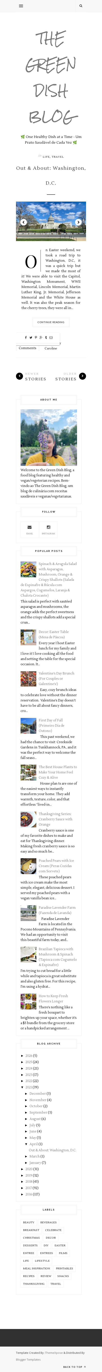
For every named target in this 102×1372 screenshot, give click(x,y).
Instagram (48, 529)
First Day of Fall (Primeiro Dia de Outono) (51, 725)
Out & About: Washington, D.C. (51, 175)
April (34, 1144)
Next (78, 222)
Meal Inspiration (36, 1268)
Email (29, 529)
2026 (29, 1056)
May (33, 1138)
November (38, 1100)
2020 (29, 1169)
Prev (23, 222)
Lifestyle (42, 1261)
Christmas (31, 1238)
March (35, 1156)
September (38, 1113)
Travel (58, 157)
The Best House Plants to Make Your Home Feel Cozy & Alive (58, 772)
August (35, 1119)
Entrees (46, 1253)
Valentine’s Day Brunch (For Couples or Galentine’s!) (56, 678)
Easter (60, 1245)
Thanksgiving (33, 1284)
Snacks (63, 1276)
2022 (29, 1081)
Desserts (30, 1245)
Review (45, 1276)
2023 (29, 1075)
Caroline (51, 348)
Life (46, 157)
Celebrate (53, 1230)
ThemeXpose (54, 1353)
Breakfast (31, 1230)
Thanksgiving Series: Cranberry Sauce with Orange (55, 819)
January (35, 1163)
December (38, 1094)
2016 (29, 1194)
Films (63, 1253)
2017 (29, 1188)
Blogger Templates (28, 1359)
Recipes (29, 1276)
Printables (64, 1268)
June (33, 1131)
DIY (46, 1245)
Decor (51, 1238)
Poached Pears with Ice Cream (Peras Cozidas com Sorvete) (56, 866)
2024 (29, 1068)
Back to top (74, 1366)
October (36, 1106)
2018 (29, 1182)
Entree (28, 1253)
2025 (29, 1062)
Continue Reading (51, 322)
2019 (29, 1175)
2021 (29, 1087)
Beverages (48, 1222)
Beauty (28, 1222)
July (32, 1125)
